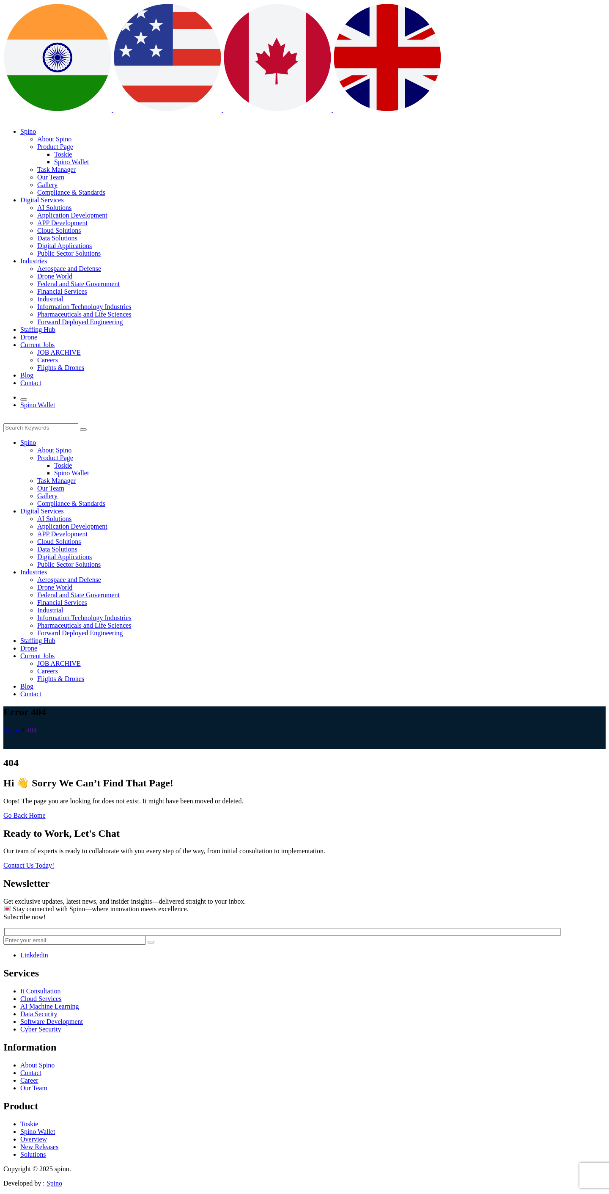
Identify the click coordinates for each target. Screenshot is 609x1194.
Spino (54, 1183)
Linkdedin (34, 955)
